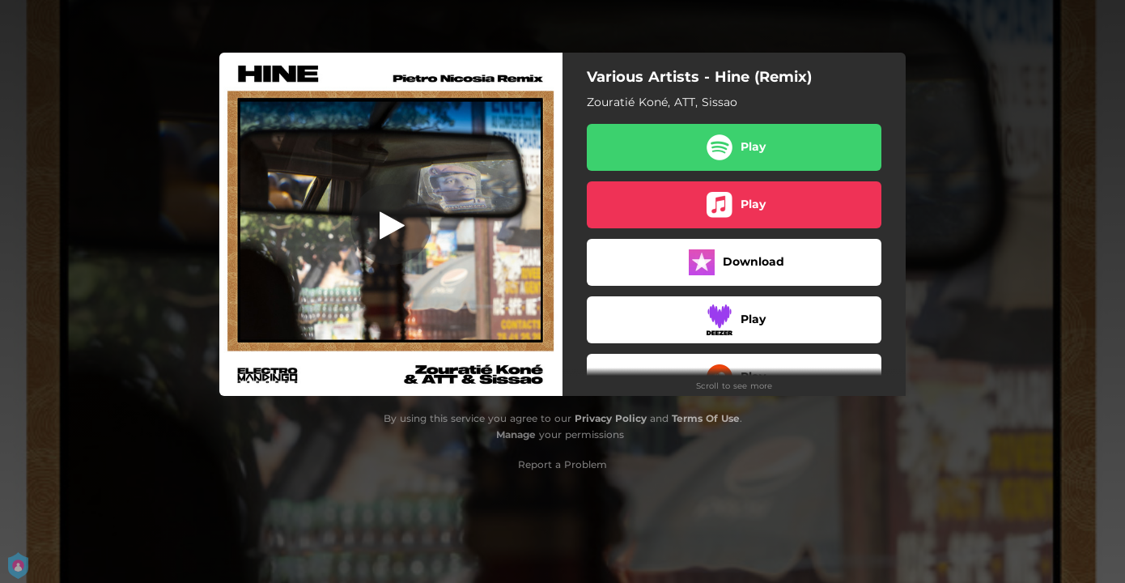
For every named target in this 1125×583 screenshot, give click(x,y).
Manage (516, 434)
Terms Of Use (706, 418)
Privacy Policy (611, 418)
